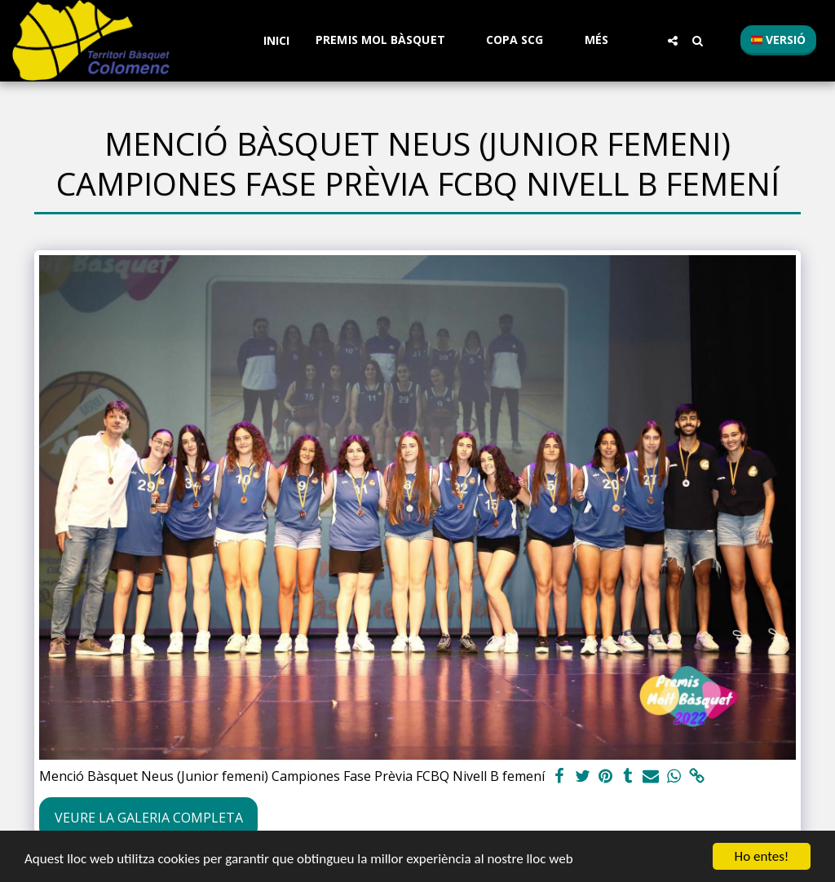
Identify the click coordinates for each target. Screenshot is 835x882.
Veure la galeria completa (149, 818)
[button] (387, 40)
